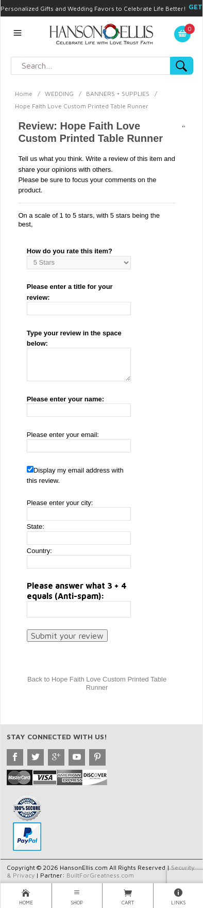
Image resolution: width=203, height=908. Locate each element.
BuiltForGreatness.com (100, 875)
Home (23, 94)
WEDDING (59, 94)
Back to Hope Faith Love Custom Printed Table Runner (96, 683)
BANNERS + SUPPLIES (117, 94)
